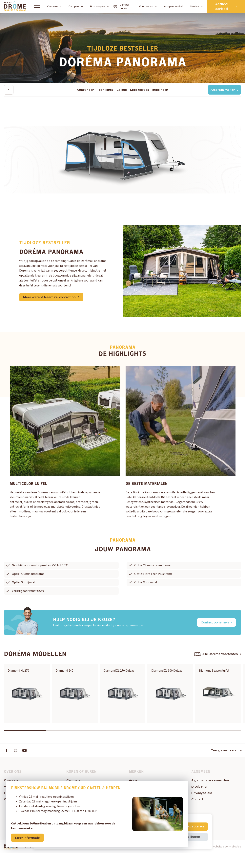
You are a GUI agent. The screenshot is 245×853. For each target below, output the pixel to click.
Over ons (11, 780)
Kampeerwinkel (173, 6)
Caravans (53, 7)
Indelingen (160, 90)
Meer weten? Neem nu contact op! (51, 297)
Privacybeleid (201, 793)
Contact (197, 799)
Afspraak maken (224, 90)
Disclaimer (199, 786)
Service (196, 6)
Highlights (105, 90)
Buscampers (99, 6)
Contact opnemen (216, 622)
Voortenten (146, 6)
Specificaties (139, 90)
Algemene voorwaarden (210, 780)
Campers (74, 6)
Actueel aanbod (226, 6)
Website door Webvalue (227, 847)
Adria (133, 780)
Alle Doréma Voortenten (217, 654)
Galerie (121, 90)
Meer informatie (27, 838)
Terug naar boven (226, 750)
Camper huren (121, 6)
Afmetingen (85, 90)
